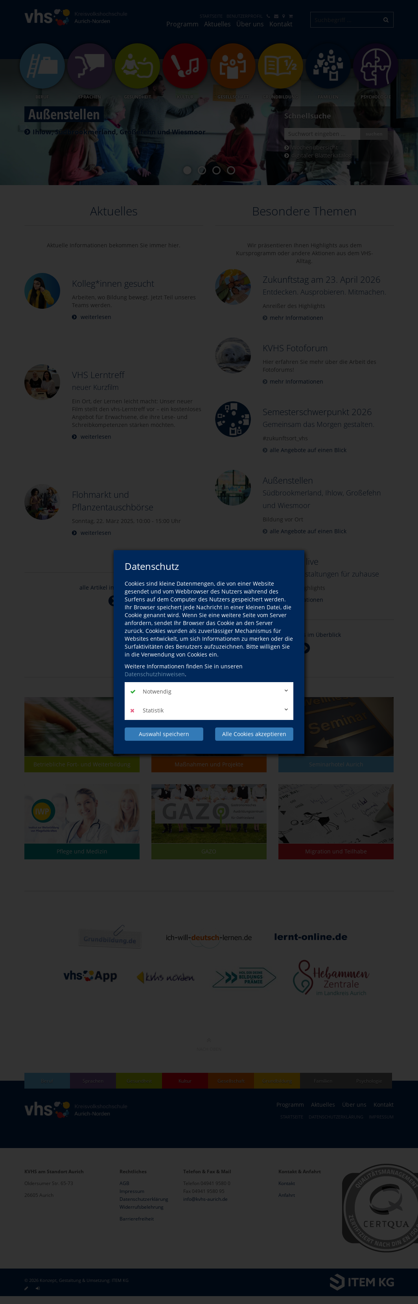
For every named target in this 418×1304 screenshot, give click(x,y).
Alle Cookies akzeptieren (254, 734)
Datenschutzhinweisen (155, 674)
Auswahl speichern (164, 734)
